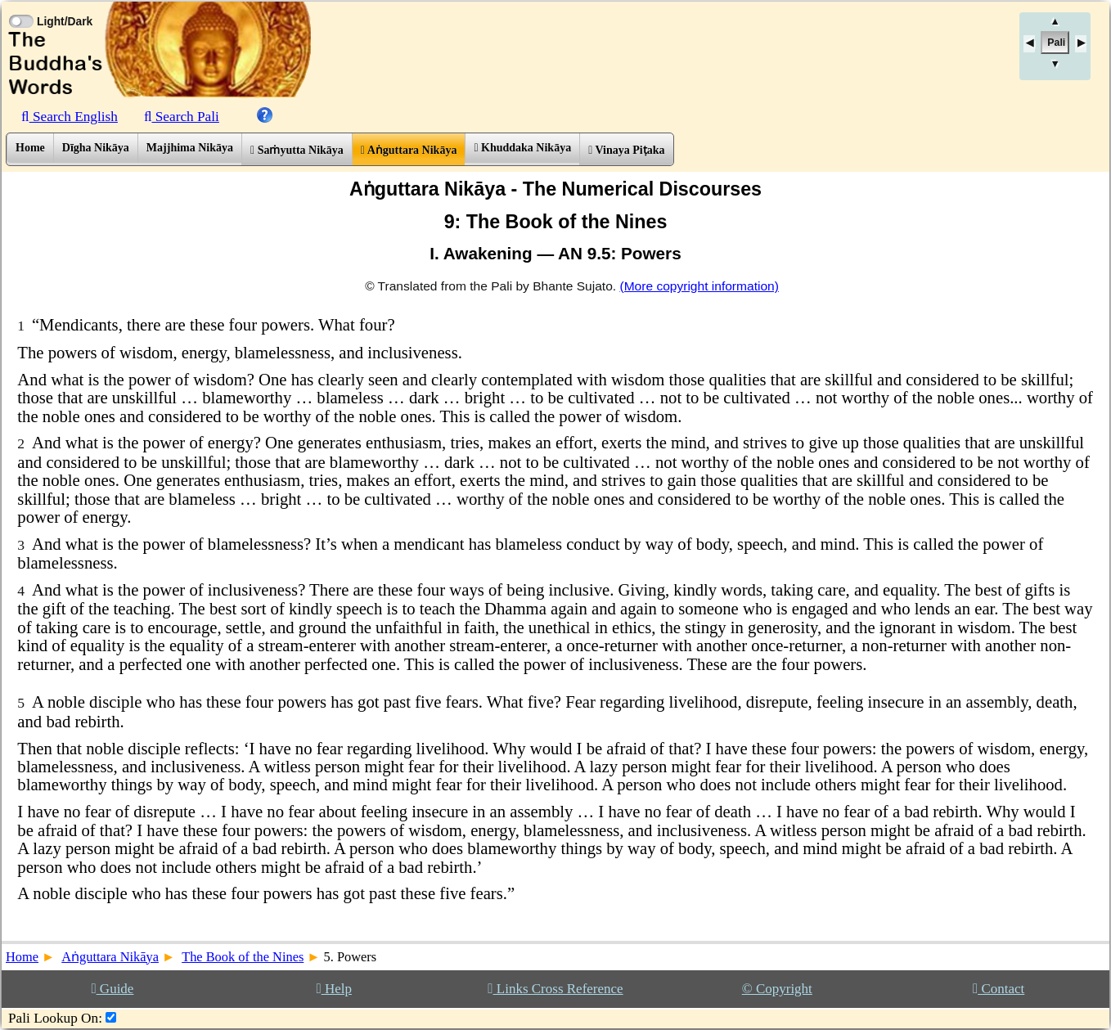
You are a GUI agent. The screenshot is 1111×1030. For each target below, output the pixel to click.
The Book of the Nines (243, 957)
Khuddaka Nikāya (522, 148)
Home (30, 148)
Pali (1056, 42)
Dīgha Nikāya (95, 148)
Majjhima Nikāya (189, 148)
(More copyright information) (698, 286)
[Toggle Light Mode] (20, 6)
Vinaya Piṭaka (626, 150)
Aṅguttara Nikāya (409, 150)
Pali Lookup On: (55, 1018)
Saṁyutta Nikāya (297, 150)
